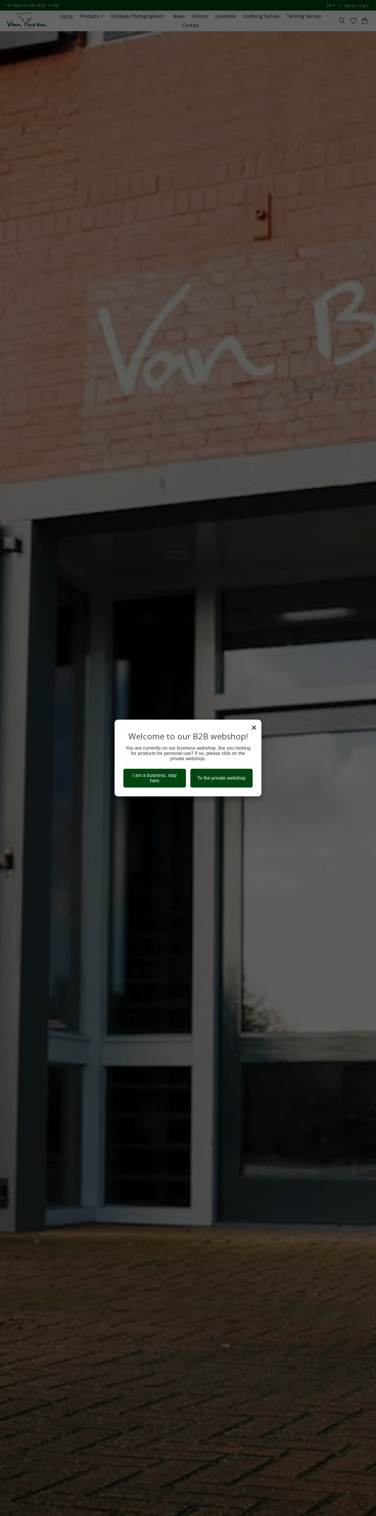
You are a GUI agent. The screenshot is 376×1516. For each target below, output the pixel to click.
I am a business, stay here (154, 778)
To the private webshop (221, 777)
